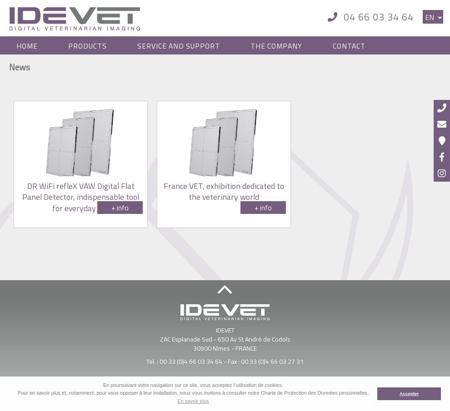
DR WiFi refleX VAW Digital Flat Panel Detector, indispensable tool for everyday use (80, 197)
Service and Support (178, 45)
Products (87, 45)
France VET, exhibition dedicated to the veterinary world (224, 191)
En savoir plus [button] (193, 401)
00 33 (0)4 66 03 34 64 (191, 361)
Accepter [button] (409, 393)
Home (27, 45)
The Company (276, 45)
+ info (120, 207)
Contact (349, 45)
